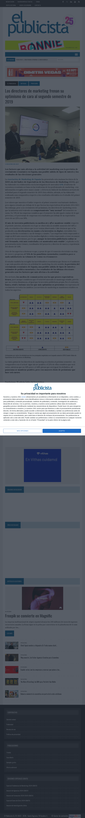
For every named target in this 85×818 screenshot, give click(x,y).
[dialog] (42, 409)
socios (23, 397)
